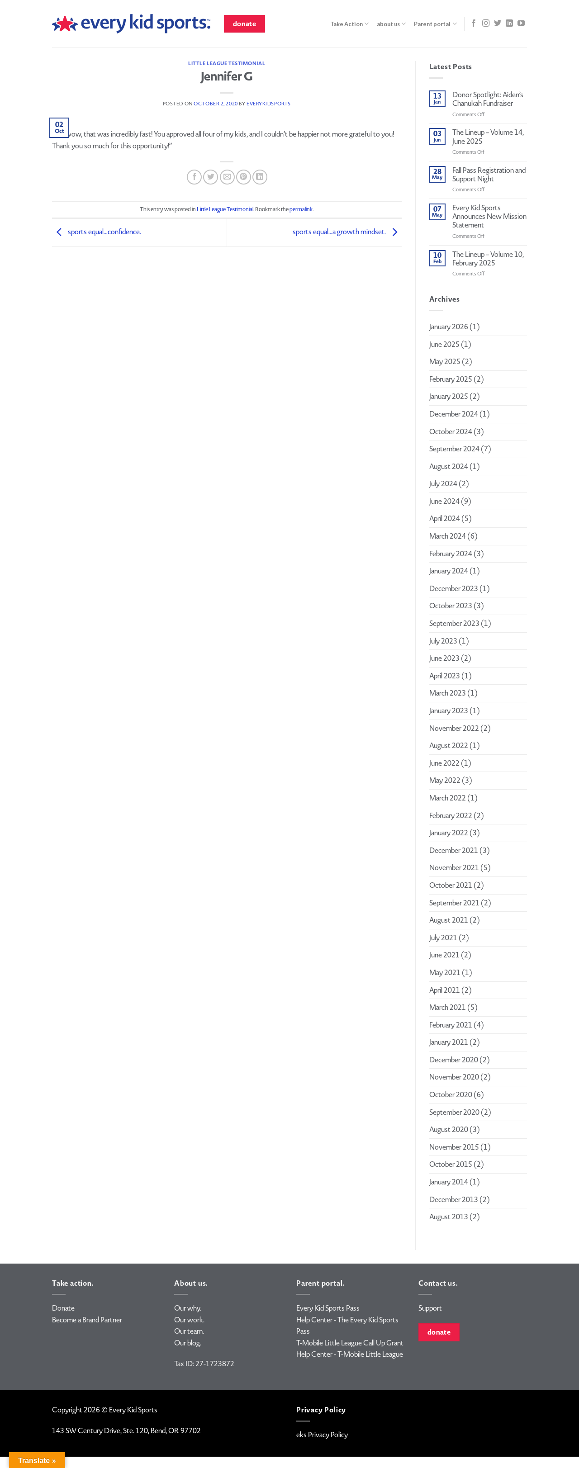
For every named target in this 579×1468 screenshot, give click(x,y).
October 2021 (450, 885)
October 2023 (450, 606)
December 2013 (453, 1199)
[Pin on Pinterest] (243, 177)
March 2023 (447, 693)
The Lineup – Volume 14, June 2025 (488, 136)
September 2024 (454, 449)
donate (244, 23)
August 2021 (448, 920)
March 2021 (447, 1007)
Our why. (187, 1308)
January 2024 (448, 571)
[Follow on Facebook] (473, 23)
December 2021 (453, 850)
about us (391, 23)
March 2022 (447, 798)
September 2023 (454, 623)
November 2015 (454, 1147)
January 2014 (448, 1182)
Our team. (189, 1331)
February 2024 (450, 554)
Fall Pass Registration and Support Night (489, 174)
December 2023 (453, 588)
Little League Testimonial (226, 63)
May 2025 (444, 361)
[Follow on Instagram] (485, 23)
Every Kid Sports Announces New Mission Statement (489, 217)
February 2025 (450, 379)
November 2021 (454, 867)
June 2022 (444, 763)
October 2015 (450, 1164)
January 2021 (448, 1042)
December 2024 (453, 414)
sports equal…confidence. (96, 232)
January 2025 (448, 396)
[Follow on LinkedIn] (509, 23)
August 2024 (448, 466)
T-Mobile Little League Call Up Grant (349, 1343)
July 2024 (443, 483)
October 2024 (450, 431)
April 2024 (444, 518)
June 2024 (444, 501)
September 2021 (454, 903)
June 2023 (444, 658)
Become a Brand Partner (87, 1320)
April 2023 (444, 676)
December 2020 (453, 1060)
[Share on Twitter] (210, 177)
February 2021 (450, 1025)
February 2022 (450, 815)
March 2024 (447, 536)
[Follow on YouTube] (521, 23)
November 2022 (454, 728)
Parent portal (435, 23)
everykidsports (269, 103)
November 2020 (454, 1077)
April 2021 (444, 990)
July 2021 (443, 937)
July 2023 (443, 641)
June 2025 (444, 344)
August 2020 (448, 1129)
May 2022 (444, 780)
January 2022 (448, 833)
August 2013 (448, 1217)
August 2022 (448, 745)
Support (430, 1308)
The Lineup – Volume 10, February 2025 (488, 258)
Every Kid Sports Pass (328, 1308)
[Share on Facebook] (194, 177)
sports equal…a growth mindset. (347, 232)
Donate (63, 1308)
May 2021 (444, 972)
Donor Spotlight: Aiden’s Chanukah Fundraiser (487, 99)
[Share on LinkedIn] (259, 177)
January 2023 (448, 710)
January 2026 (448, 326)
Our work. (189, 1320)
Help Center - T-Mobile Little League (349, 1354)
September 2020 (454, 1112)
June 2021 (444, 955)
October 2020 (450, 1094)
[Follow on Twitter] (497, 23)
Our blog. (187, 1343)
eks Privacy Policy (322, 1435)
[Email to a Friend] (227, 177)
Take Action (349, 23)
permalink (301, 209)
